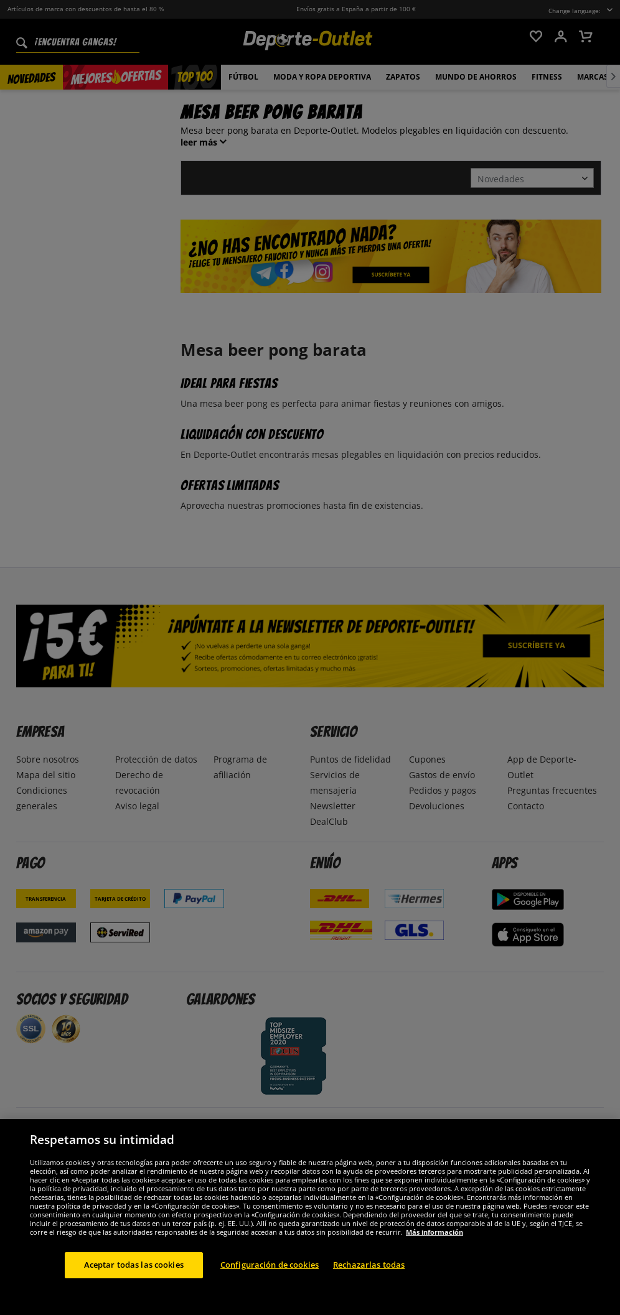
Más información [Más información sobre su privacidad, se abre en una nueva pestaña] (434, 1278)
